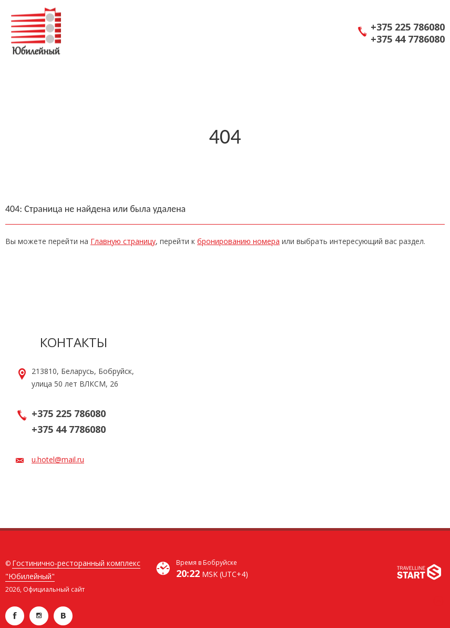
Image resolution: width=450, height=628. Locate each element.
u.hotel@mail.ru (58, 459)
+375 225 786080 (408, 27)
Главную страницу (123, 241)
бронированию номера (238, 241)
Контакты (73, 342)
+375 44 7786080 (408, 39)
